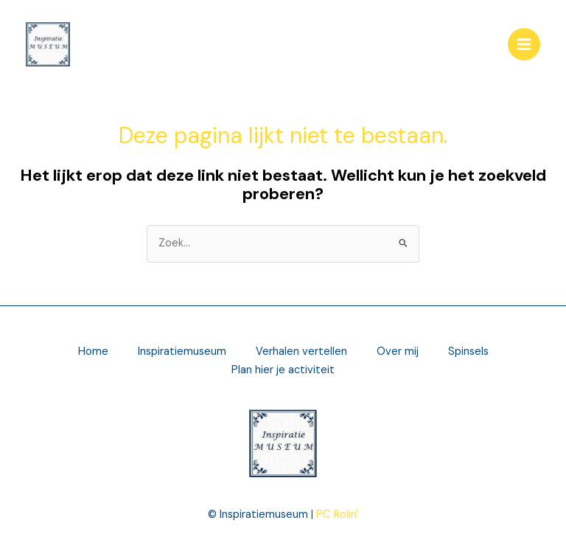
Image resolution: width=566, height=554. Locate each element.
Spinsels (468, 351)
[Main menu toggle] (524, 44)
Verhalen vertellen (301, 351)
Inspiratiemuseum (182, 351)
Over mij (398, 351)
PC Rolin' (337, 515)
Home (93, 351)
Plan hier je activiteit (283, 370)
